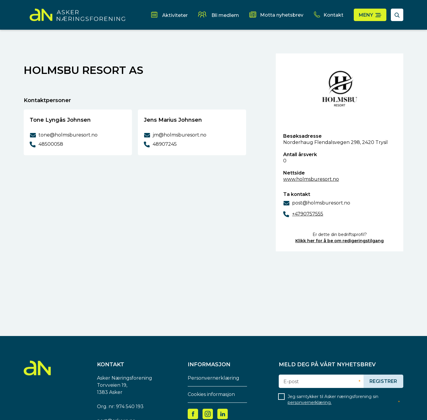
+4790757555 (307, 214)
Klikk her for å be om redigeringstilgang (339, 240)
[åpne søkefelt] (397, 15)
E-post (291, 381)
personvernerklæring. (310, 402)
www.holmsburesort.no (311, 179)
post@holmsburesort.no (321, 203)
